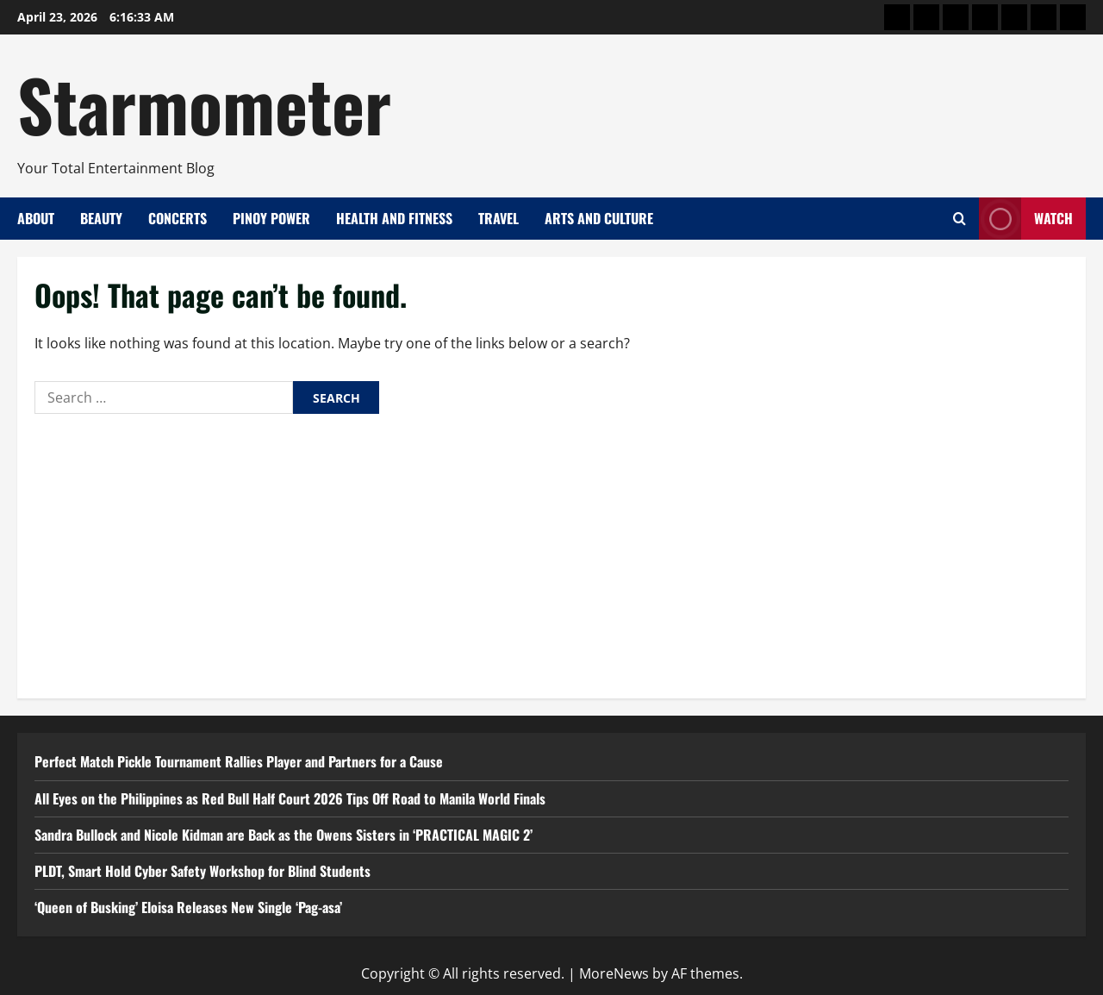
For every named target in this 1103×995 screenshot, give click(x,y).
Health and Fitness (394, 218)
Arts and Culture (599, 218)
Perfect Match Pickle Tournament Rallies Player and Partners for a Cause (238, 761)
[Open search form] (959, 218)
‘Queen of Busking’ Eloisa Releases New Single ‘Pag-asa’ (188, 907)
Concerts (177, 218)
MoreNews (614, 973)
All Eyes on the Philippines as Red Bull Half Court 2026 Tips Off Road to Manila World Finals (289, 798)
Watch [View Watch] (1026, 218)
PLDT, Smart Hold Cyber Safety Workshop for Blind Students (202, 870)
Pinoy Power (271, 218)
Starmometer (204, 103)
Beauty (101, 218)
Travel (498, 218)
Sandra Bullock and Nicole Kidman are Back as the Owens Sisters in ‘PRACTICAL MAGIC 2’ (283, 834)
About (35, 218)
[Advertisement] (551, 552)
